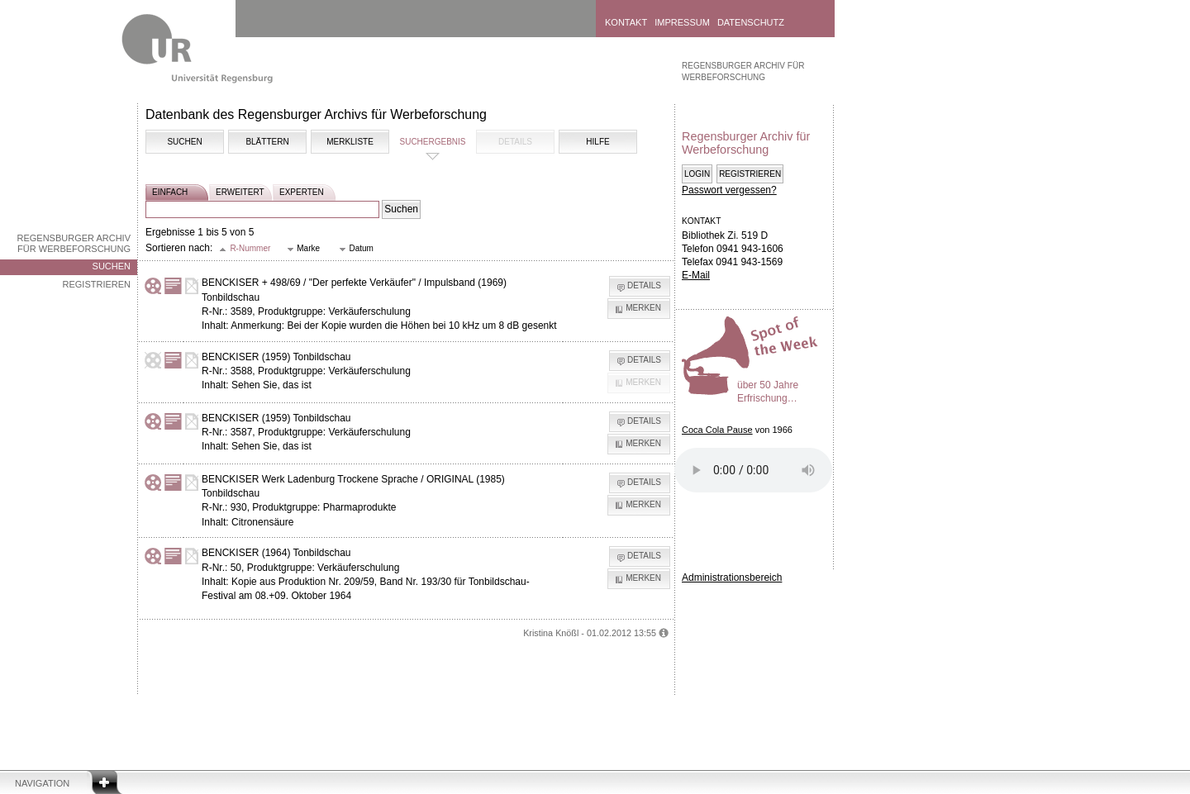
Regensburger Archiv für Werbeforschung (74, 243)
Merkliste (350, 141)
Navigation (42, 783)
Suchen (112, 266)
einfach (170, 192)
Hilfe (597, 141)
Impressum (682, 22)
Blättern (266, 141)
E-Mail (696, 275)
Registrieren (96, 284)
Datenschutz (750, 22)
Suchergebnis (432, 141)
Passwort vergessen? (729, 190)
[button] (245, 249)
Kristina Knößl (550, 633)
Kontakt (626, 22)
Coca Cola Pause (717, 430)
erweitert (240, 192)
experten (301, 192)
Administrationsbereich (732, 577)
